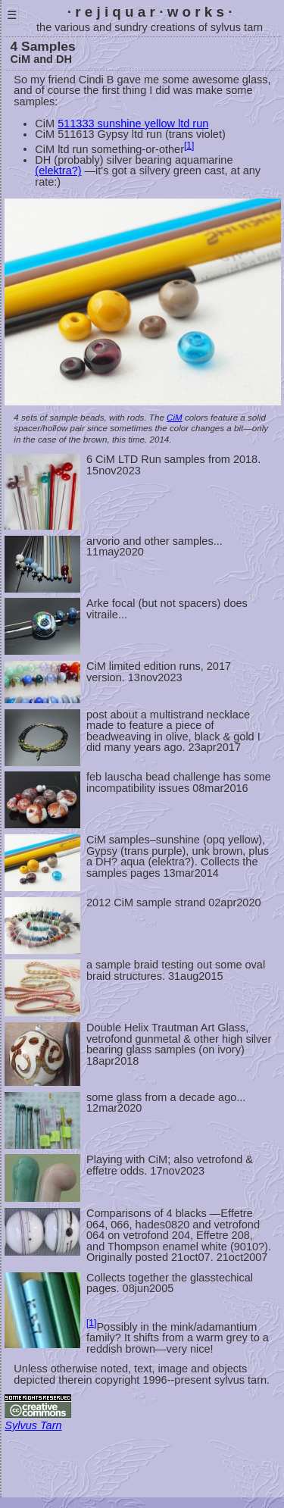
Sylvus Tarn (33, 1425)
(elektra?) (58, 170)
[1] (189, 145)
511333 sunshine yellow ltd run (133, 123)
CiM (175, 417)
